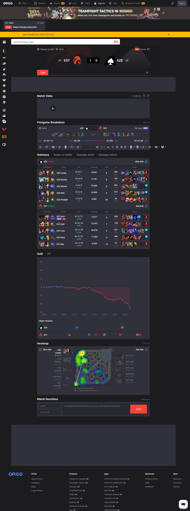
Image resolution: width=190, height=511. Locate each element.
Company (35, 482)
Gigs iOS (108, 506)
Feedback (149, 486)
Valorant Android (111, 494)
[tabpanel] (93, 203)
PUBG (71, 494)
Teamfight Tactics (77, 482)
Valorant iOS (110, 498)
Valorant (73, 486)
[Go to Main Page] (8, 3)
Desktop (72, 502)
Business (177, 478)
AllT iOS (107, 490)
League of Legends (77, 478)
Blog (33, 486)
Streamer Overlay (76, 506)
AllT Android (109, 486)
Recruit (176, 486)
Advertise (177, 482)
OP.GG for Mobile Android (115, 478)
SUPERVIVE (74, 498)
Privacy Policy (151, 478)
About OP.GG (37, 478)
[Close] (163, 13)
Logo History (37, 490)
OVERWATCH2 (75, 490)
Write (164, 409)
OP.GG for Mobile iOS (113, 482)
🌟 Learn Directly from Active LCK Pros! (37, 34)
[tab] (18, 154)
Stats (23, 3)
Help (147, 482)
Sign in (182, 3)
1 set (16, 72)
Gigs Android (110, 502)
